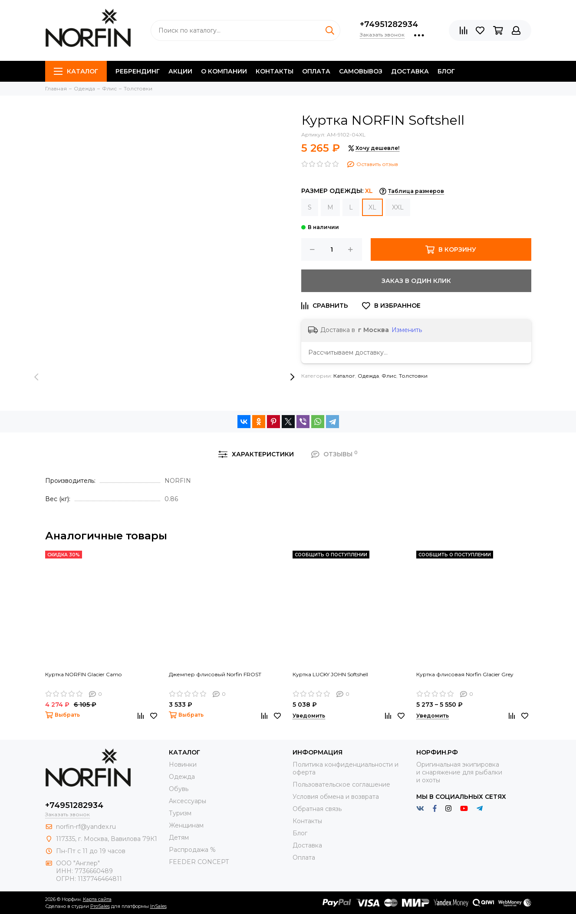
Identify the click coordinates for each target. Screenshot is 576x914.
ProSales (100, 906)
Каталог (76, 71)
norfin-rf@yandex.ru (86, 827)
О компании (224, 71)
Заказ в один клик (416, 281)
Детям (179, 837)
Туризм (180, 813)
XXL (398, 207)
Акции (180, 71)
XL (372, 207)
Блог (446, 71)
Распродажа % (192, 850)
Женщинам (186, 825)
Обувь (178, 789)
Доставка (410, 71)
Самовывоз (360, 71)
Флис (389, 375)
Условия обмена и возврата (336, 797)
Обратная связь (317, 809)
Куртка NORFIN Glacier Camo (83, 674)
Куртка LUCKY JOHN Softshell (330, 674)
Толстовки (413, 375)
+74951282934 (389, 24)
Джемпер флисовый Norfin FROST (215, 674)
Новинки (183, 764)
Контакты (274, 71)
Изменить (407, 330)
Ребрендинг (137, 71)
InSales (158, 906)
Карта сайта (97, 899)
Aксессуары (187, 801)
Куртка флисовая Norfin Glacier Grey (464, 674)
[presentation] (36, 377)
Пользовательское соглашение (341, 784)
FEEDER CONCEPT (199, 862)
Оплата (316, 71)
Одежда (368, 375)
